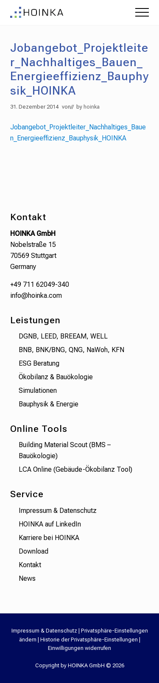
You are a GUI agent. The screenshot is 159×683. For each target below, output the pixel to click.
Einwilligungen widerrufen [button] (79, 648)
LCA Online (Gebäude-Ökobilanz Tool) (75, 469)
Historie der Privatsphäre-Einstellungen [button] (89, 639)
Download (33, 551)
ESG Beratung (39, 363)
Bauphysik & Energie (48, 404)
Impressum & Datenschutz (58, 511)
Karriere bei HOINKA (49, 538)
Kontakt (30, 565)
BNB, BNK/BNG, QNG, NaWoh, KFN (71, 350)
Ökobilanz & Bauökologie (56, 377)
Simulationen (38, 390)
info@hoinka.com (36, 295)
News (27, 578)
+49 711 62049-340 (39, 284)
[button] (142, 12)
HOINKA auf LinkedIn (50, 524)
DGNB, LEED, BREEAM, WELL (63, 336)
